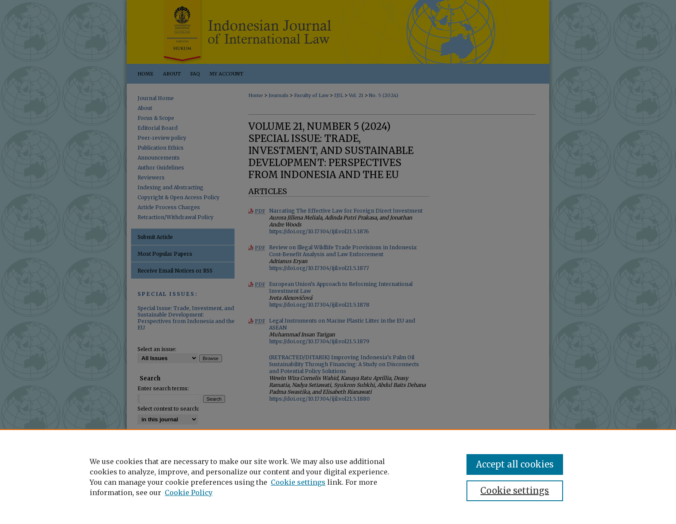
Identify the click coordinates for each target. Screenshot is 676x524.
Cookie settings (298, 482)
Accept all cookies (515, 464)
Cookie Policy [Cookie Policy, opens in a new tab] (189, 492)
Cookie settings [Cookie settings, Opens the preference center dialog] (514, 490)
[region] (338, 476)
